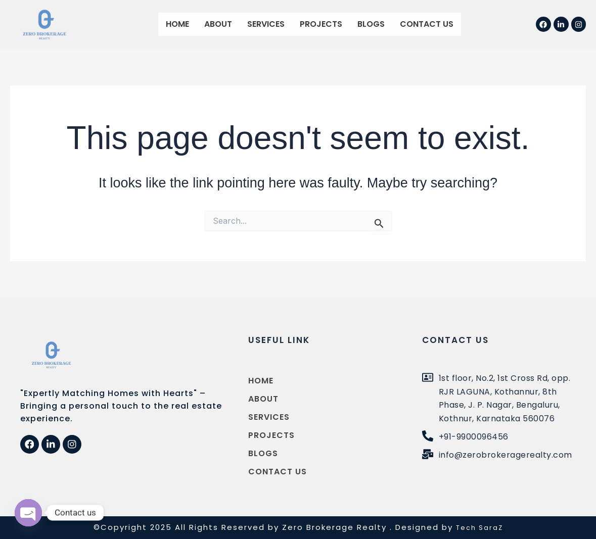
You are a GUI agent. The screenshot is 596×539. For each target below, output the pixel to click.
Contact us (426, 24)
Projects (321, 24)
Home (177, 24)
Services (266, 24)
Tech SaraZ (479, 527)
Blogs (371, 24)
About (218, 24)
